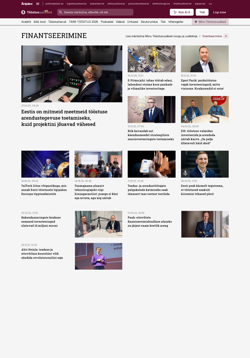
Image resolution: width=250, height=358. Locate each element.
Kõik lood (40, 21)
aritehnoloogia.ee (161, 3)
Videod (120, 21)
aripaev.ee (200, 3)
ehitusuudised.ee (116, 3)
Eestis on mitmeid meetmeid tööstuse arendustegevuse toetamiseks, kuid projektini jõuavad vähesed (64, 117)
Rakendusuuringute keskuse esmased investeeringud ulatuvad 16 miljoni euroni (41, 221)
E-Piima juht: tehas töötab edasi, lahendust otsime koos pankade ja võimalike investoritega (150, 84)
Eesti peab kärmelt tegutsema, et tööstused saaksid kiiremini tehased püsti (202, 190)
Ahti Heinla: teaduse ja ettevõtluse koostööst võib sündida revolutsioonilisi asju (42, 253)
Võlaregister (176, 21)
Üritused (132, 21)
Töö (163, 21)
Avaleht (26, 21)
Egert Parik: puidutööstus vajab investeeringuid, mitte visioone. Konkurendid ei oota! (202, 84)
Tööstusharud (57, 21)
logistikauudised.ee (77, 3)
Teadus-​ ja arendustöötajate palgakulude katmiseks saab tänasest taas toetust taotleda (149, 190)
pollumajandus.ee (54, 3)
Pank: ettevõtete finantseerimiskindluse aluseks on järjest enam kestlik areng (150, 221)
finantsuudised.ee (182, 3)
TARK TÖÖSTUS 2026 (83, 21)
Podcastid (107, 21)
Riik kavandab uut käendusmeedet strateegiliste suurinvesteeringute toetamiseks (151, 135)
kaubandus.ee (97, 3)
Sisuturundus (149, 21)
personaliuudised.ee (138, 3)
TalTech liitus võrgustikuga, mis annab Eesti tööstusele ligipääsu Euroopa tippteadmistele (44, 190)
